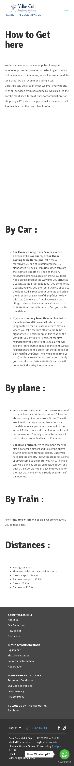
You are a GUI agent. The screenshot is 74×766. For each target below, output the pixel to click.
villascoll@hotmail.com (22, 758)
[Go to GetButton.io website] (64, 762)
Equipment (14, 650)
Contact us (14, 636)
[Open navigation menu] (66, 10)
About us (13, 619)
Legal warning (16, 691)
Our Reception (16, 625)
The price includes (18, 655)
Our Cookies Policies (20, 685)
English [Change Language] (15, 728)
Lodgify (56, 746)
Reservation (15, 666)
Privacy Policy (16, 697)
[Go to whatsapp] (64, 754)
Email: (12, 754)
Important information (21, 661)
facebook (13, 710)
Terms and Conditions (20, 680)
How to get (14, 630)
